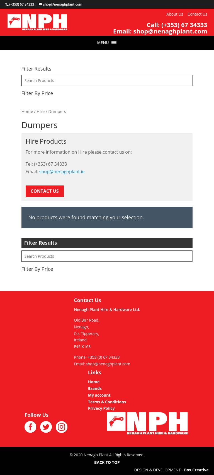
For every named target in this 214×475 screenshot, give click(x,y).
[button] (103, 42)
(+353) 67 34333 (184, 24)
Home (27, 111)
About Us (174, 14)
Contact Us (197, 14)
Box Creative (196, 469)
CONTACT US (45, 191)
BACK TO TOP (107, 462)
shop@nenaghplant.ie (62, 171)
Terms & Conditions (107, 401)
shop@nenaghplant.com (170, 31)
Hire (41, 111)
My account (99, 395)
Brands (95, 388)
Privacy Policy (101, 408)
